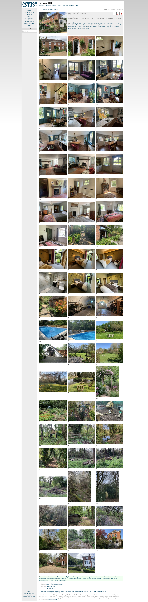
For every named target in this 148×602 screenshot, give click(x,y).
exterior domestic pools (102, 577)
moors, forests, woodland (87, 25)
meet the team (29, 22)
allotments (86, 28)
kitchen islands (92, 27)
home (29, 11)
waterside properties (106, 23)
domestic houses (51, 5)
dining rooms (111, 25)
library (29, 16)
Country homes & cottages (54, 584)
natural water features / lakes (48, 580)
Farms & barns (50, 588)
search (29, 595)
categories (29, 14)
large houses (77, 23)
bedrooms (101, 27)
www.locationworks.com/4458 (113, 9)
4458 (76, 5)
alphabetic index (29, 12)
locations (42, 5)
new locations (29, 18)
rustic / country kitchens (75, 579)
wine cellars (83, 27)
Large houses (50, 586)
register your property (29, 596)
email (90, 592)
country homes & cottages (66, 5)
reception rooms (101, 25)
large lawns (109, 27)
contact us (29, 20)
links (29, 25)
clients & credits (29, 23)
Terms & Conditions (52, 599)
